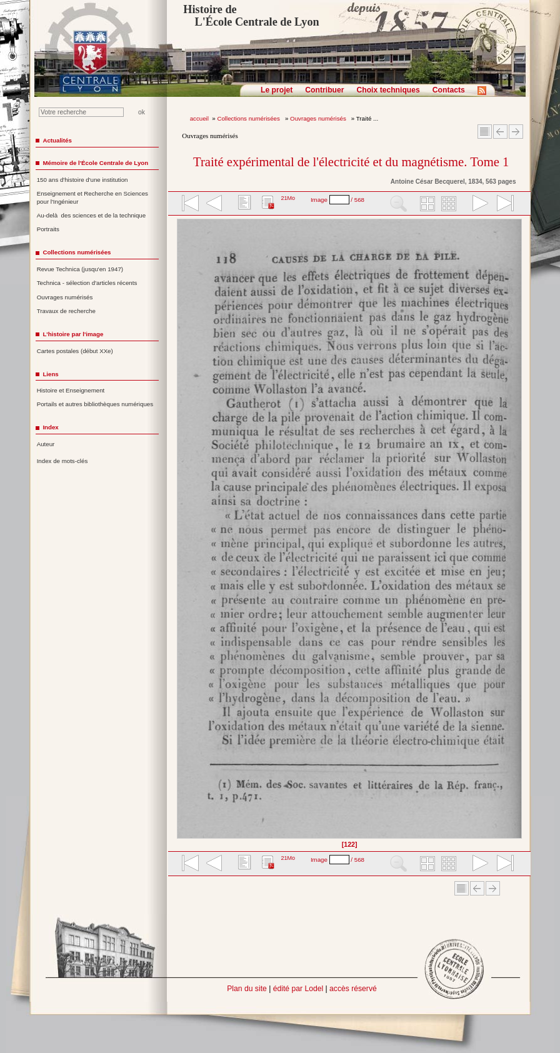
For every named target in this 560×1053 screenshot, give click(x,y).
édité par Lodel (298, 988)
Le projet (276, 90)
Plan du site (247, 988)
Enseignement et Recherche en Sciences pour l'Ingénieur (92, 197)
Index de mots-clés (62, 460)
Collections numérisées (249, 118)
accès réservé (353, 988)
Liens (50, 374)
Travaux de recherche (66, 310)
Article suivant (516, 131)
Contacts (448, 90)
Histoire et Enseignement (71, 390)
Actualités (56, 140)
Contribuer (324, 90)
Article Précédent (500, 131)
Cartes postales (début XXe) (75, 350)
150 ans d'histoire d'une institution (82, 179)
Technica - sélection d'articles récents (87, 282)
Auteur (46, 444)
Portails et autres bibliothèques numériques (95, 404)
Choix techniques (387, 90)
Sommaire (485, 131)
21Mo (288, 198)
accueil (199, 118)
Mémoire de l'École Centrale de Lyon (95, 162)
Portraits (48, 229)
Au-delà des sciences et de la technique (91, 215)
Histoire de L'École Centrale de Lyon (251, 15)
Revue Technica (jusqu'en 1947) (80, 269)
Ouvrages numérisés (319, 118)
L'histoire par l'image (72, 334)
